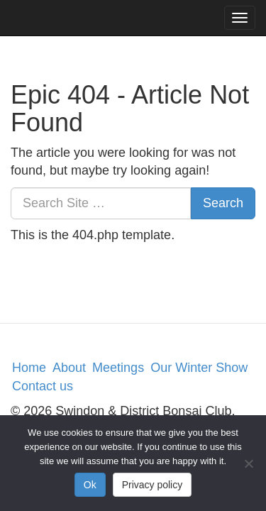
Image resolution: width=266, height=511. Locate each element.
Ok (90, 484)
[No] (248, 463)
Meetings (118, 368)
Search (223, 203)
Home (29, 368)
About (69, 368)
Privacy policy (152, 484)
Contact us (42, 386)
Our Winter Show (199, 368)
